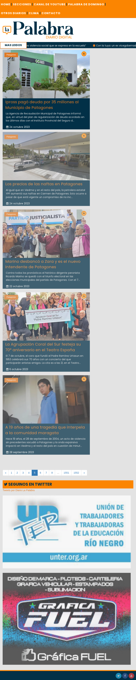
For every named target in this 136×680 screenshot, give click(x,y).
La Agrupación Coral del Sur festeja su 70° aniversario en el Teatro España (43, 345)
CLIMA (35, 13)
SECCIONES (23, 4)
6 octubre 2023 (17, 368)
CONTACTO (51, 13)
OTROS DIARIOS (14, 13)
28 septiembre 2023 (20, 451)
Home (6, 4)
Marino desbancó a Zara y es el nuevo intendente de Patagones (42, 262)
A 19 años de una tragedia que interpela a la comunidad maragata (45, 428)
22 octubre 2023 (17, 285)
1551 (66, 472)
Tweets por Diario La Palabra (19, 490)
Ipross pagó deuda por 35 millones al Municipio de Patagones (42, 104)
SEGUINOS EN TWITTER (28, 484)
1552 (76, 472)
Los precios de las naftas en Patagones (43, 183)
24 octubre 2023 (18, 127)
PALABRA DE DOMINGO (87, 4)
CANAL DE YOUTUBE (50, 4)
